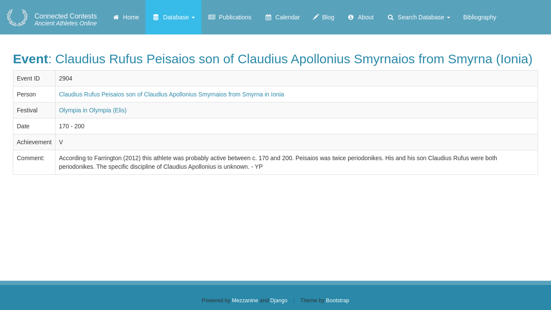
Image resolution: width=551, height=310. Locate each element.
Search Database (418, 17)
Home (125, 17)
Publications (229, 17)
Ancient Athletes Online (65, 20)
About (360, 17)
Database (173, 17)
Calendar (282, 17)
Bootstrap (337, 301)
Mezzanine (245, 301)
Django (279, 301)
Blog (323, 17)
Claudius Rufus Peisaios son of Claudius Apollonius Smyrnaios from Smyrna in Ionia (171, 94)
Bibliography (479, 17)
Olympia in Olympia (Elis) (93, 110)
